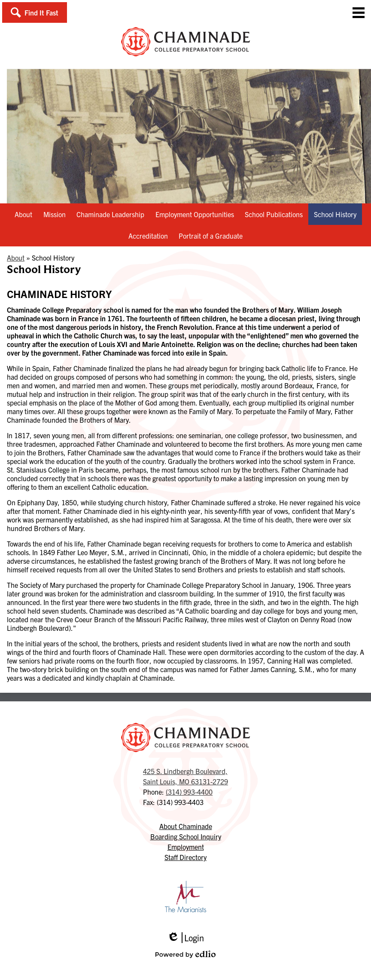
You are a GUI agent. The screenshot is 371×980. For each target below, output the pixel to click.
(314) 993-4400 (189, 791)
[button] (34, 12)
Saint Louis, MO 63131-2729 (185, 776)
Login (185, 937)
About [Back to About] (15, 257)
